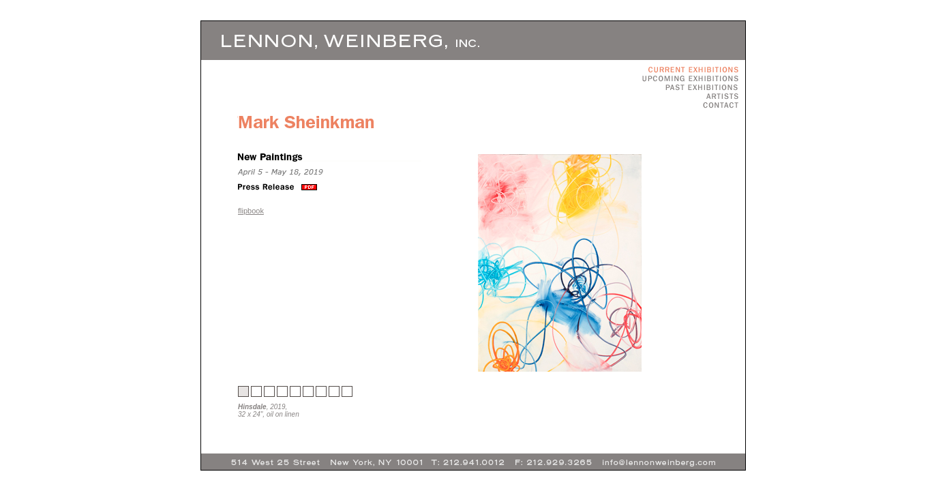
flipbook (251, 211)
